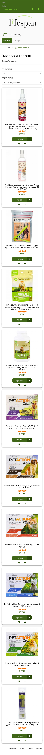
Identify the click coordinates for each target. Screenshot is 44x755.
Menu (6, 40)
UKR (4, 3)
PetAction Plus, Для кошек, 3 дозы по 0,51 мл (22, 546)
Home (7, 47)
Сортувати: (7, 78)
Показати (7, 69)
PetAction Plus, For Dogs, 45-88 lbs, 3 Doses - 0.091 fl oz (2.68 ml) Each (22, 427)
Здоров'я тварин (22, 47)
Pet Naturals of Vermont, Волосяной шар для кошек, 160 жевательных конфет (22, 367)
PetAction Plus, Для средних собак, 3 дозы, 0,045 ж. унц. (22, 664)
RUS (4, 6)
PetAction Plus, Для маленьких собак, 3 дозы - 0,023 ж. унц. (22, 605)
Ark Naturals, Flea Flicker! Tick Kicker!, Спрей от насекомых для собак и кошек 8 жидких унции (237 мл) (22, 126)
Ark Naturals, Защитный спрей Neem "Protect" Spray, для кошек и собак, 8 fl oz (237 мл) (22, 187)
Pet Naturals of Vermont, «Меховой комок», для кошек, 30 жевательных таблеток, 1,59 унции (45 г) (22, 307)
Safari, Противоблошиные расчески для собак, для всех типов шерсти (22, 723)
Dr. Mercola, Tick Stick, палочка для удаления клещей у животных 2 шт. (22, 247)
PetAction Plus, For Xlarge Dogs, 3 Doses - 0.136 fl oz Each (22, 486)
